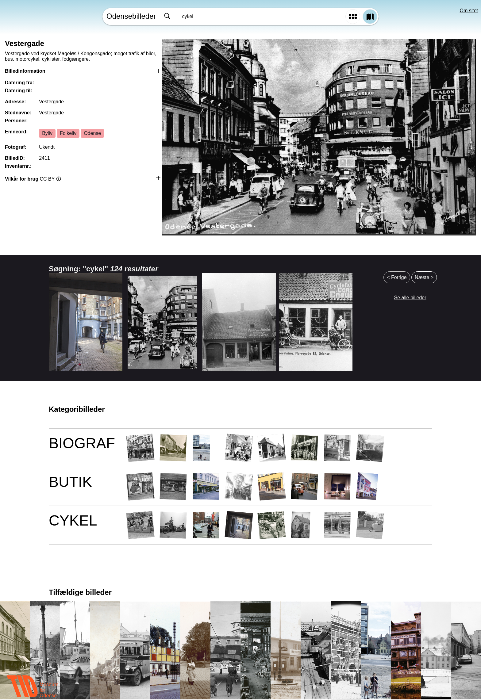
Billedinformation (25, 71)
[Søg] (167, 16)
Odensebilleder (131, 16)
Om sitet (469, 10)
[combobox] (252, 16)
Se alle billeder (410, 297)
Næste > (424, 277)
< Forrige (396, 277)
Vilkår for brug (33, 179)
